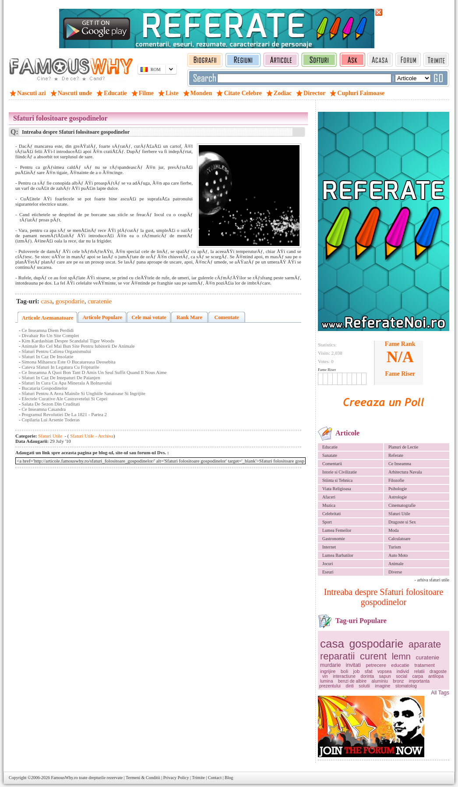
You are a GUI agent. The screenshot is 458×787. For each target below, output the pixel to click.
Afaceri (328, 497)
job (356, 671)
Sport (327, 522)
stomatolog (406, 686)
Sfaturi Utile (399, 513)
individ (403, 671)
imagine (382, 686)
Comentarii (332, 463)
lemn (401, 656)
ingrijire (327, 671)
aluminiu (380, 681)
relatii (419, 671)
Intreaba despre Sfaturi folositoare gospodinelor (384, 597)
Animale (395, 563)
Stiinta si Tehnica (337, 480)
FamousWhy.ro (64, 777)
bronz (398, 681)
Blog (229, 777)
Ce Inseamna (399, 463)
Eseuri (328, 572)
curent (373, 656)
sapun (385, 676)
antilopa (436, 676)
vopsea (384, 671)
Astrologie (397, 497)
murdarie (330, 665)
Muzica (328, 505)
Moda (393, 530)
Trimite (198, 777)
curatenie (427, 657)
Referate (395, 455)
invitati (353, 665)
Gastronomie (333, 538)
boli (344, 671)
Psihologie (397, 488)
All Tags (440, 693)
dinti (349, 686)
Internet (329, 547)
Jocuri (327, 563)
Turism (394, 547)
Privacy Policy (176, 777)
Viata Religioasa (336, 488)
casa (332, 643)
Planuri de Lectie (403, 447)
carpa (417, 676)
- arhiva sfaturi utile (432, 579)
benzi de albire (352, 681)
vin (325, 676)
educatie (400, 665)
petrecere (376, 665)
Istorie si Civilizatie (339, 472)
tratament (424, 665)
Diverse (395, 572)
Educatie (330, 447)
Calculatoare (399, 538)
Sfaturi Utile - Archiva (91, 435)
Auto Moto (398, 555)
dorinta (367, 676)
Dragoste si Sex (402, 522)
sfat (369, 671)
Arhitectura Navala (405, 472)
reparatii (337, 656)
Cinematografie (402, 505)
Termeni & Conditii (143, 777)
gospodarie (376, 643)
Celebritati (331, 513)
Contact (215, 777)
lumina (326, 681)
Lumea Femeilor (336, 530)
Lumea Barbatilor (337, 555)
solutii (364, 686)
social (401, 676)
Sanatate (329, 455)
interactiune (344, 676)
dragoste (438, 671)
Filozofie (396, 480)
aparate (425, 644)
